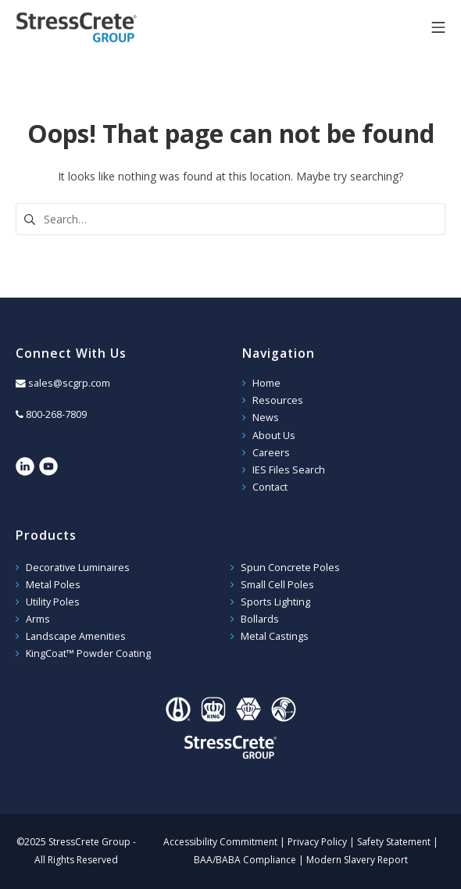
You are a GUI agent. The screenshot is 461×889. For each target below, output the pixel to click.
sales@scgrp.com (69, 383)
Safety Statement (394, 841)
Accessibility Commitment (220, 841)
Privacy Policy (317, 841)
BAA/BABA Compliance (245, 859)
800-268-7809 (56, 414)
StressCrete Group (102, 27)
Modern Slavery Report (357, 859)
